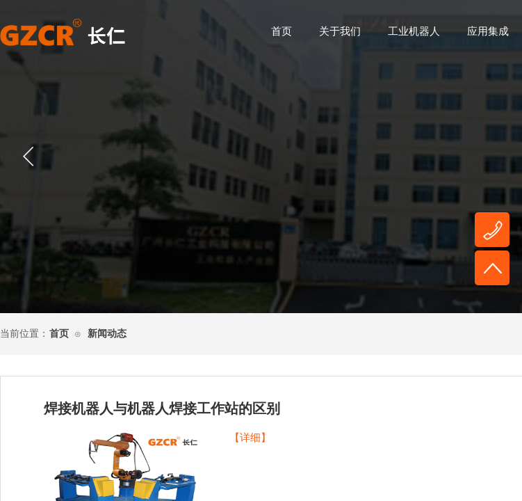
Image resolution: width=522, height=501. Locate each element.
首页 (281, 31)
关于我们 (340, 31)
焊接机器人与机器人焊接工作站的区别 (162, 408)
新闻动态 (107, 333)
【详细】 (250, 437)
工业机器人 (414, 31)
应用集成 (488, 31)
